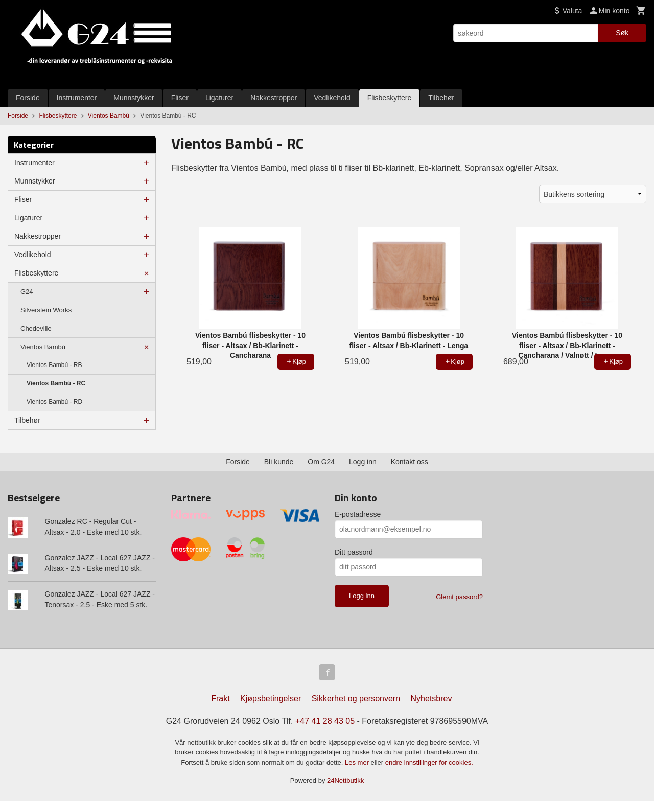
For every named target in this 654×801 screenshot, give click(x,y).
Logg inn (363, 461)
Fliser (180, 98)
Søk (622, 33)
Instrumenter (77, 98)
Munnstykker (133, 98)
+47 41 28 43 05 (325, 721)
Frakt (220, 698)
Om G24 (321, 461)
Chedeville (36, 328)
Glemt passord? (459, 597)
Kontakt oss (409, 461)
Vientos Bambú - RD (54, 401)
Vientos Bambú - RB (54, 365)
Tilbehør (441, 98)
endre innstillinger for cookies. (429, 762)
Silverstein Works (46, 310)
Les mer (358, 762)
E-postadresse (358, 514)
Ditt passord (354, 552)
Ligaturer (219, 98)
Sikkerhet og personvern (356, 698)
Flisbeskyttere (389, 98)
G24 (26, 291)
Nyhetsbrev (431, 698)
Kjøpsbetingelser (270, 698)
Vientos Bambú (42, 347)
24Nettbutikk (345, 780)
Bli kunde (279, 461)
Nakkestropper (273, 98)
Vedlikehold (332, 98)
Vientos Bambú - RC (56, 383)
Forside (28, 98)
